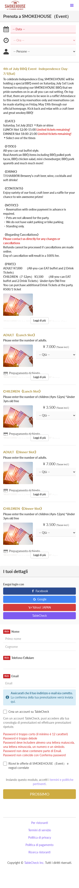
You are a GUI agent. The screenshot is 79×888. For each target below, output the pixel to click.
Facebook (39, 591)
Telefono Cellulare (18, 658)
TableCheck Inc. (34, 862)
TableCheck (39, 615)
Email (11, 676)
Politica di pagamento (39, 845)
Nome (11, 632)
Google (39, 599)
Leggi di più (39, 320)
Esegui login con (13, 584)
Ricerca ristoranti (39, 852)
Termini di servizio (39, 830)
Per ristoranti (39, 823)
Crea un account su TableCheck (26, 712)
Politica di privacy (39, 837)
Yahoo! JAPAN (39, 607)
